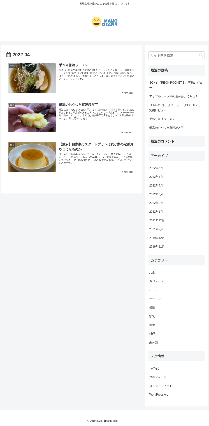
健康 (152, 307)
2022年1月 (156, 211)
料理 (152, 333)
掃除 (152, 324)
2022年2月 (156, 202)
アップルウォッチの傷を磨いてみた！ (173, 96)
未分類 (153, 342)
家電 (152, 316)
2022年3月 (156, 194)
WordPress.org (158, 394)
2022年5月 (156, 176)
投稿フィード (157, 377)
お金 (152, 272)
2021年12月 (156, 220)
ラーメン (155, 298)
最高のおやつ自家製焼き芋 (166, 127)
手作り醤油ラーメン (162, 118)
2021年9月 (156, 229)
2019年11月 (156, 246)
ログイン (155, 368)
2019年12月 (156, 237)
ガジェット (156, 281)
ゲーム (153, 290)
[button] (201, 55)
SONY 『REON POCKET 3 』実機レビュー (175, 85)
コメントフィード (160, 385)
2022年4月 (156, 185)
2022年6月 (156, 168)
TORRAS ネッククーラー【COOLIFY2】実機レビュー (175, 108)
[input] (176, 55)
